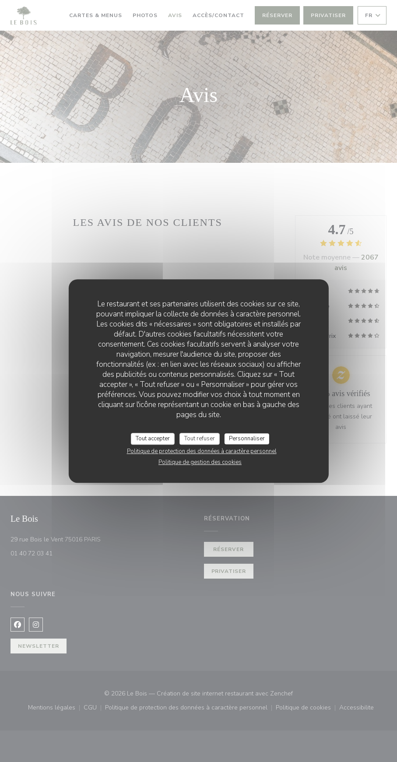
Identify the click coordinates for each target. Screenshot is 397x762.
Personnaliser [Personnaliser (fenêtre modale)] (247, 438)
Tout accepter (153, 438)
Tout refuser (199, 438)
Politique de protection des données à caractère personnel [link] (202, 451)
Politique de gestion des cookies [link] (200, 462)
